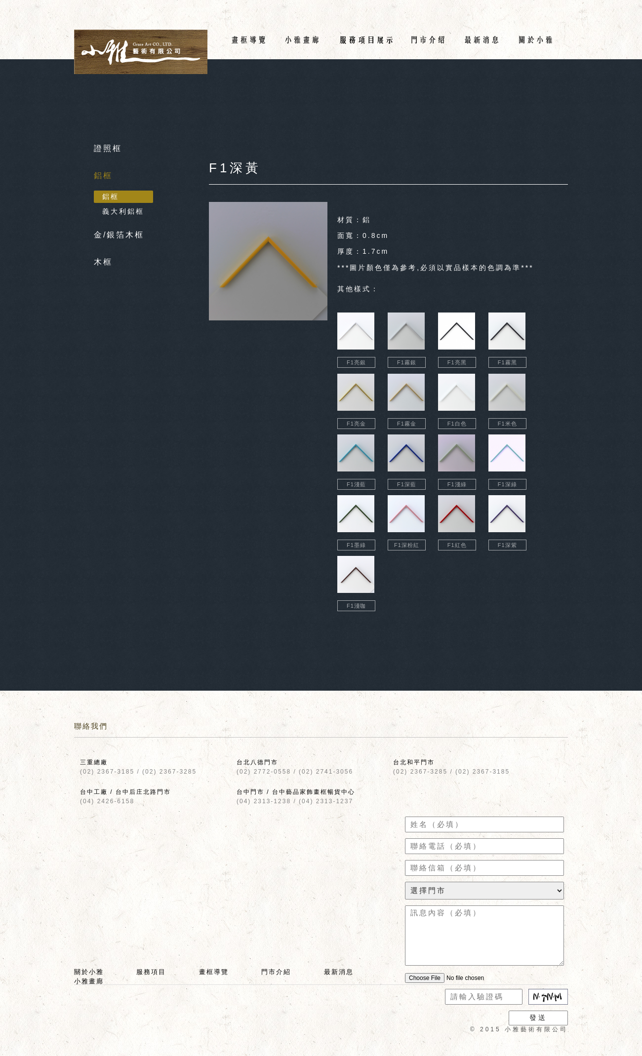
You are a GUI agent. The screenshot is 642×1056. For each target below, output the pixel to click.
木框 (103, 262)
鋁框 (103, 175)
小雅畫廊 (89, 981)
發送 (538, 1017)
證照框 (108, 148)
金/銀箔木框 (119, 235)
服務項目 (151, 972)
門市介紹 (276, 972)
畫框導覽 (214, 972)
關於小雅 (89, 972)
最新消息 (339, 972)
